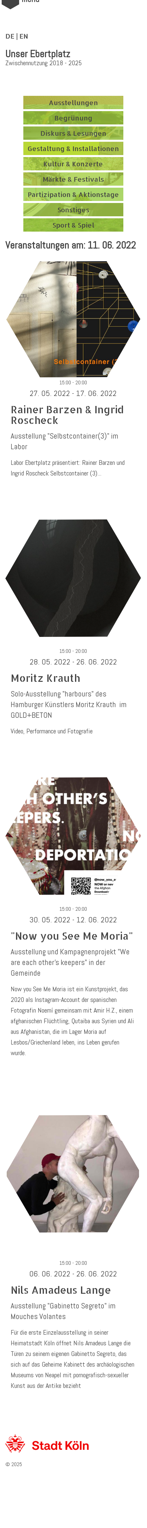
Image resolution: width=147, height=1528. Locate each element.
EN (23, 36)
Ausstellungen (73, 102)
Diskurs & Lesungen (73, 133)
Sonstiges (73, 209)
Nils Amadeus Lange (61, 1289)
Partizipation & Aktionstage (73, 194)
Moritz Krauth (45, 677)
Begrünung (73, 117)
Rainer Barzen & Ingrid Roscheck (67, 414)
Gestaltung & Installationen (73, 148)
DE (9, 36)
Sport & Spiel (73, 225)
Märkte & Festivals (73, 179)
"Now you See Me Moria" (72, 935)
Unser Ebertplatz (37, 54)
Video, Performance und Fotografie (52, 731)
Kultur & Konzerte (73, 163)
